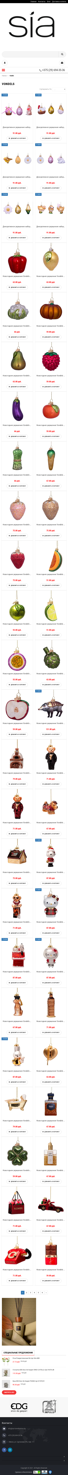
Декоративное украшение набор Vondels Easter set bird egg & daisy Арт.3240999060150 (18, 177)
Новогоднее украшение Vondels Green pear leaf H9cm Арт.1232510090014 (18, 376)
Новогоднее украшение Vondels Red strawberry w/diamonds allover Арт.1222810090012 (18, 574)
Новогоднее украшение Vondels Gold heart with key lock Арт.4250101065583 (51, 1071)
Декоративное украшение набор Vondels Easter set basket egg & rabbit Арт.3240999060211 (18, 127)
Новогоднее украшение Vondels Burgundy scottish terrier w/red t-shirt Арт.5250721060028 (51, 822)
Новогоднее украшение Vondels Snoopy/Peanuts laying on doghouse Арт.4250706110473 (18, 972)
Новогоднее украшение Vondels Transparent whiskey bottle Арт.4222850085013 (51, 1121)
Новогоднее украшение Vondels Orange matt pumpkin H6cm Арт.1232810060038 (51, 326)
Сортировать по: (46, 89)
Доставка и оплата (59, 2)
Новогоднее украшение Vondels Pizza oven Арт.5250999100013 (18, 773)
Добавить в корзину (18, 138)
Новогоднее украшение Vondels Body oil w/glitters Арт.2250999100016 (51, 1170)
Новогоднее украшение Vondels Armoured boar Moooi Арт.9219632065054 (51, 723)
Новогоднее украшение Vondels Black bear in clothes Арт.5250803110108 (51, 773)
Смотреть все (9, 1392)
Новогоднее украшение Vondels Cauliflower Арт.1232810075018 (18, 326)
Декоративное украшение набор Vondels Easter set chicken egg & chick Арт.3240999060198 (51, 127)
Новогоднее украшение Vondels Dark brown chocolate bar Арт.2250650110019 (51, 1270)
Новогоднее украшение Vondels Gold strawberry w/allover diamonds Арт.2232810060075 (51, 525)
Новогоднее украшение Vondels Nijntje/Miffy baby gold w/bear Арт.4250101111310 (18, 1071)
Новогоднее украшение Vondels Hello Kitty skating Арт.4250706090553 (51, 972)
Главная (33, 2)
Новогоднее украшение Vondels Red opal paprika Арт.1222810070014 (18, 276)
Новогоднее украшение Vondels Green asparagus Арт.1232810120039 (18, 475)
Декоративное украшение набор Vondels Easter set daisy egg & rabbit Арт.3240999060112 (51, 177)
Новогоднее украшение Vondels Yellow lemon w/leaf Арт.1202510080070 (51, 276)
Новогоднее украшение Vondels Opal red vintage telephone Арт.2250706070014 (18, 1270)
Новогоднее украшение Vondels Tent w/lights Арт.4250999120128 (18, 872)
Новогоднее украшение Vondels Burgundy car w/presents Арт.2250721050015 (51, 1220)
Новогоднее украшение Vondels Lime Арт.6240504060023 (18, 624)
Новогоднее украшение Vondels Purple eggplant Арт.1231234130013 (18, 425)
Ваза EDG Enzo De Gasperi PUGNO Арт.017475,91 (29, 1381)
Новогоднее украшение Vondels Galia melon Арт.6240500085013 (51, 574)
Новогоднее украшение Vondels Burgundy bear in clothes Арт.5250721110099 (18, 822)
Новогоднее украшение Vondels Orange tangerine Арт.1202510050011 (51, 425)
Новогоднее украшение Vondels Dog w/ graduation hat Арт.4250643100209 (18, 1021)
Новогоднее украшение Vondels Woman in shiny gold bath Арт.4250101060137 (18, 1121)
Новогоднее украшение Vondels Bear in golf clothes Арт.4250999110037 (18, 922)
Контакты (41, 2)
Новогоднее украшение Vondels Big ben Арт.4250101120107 (51, 1021)
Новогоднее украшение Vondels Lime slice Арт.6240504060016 (51, 624)
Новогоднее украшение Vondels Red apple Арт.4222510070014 (18, 723)
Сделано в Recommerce (23, 1472)
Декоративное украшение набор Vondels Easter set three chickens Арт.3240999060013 (51, 226)
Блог (49, 2)
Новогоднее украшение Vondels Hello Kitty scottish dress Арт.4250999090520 (51, 922)
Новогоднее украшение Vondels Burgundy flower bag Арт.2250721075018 (18, 1220)
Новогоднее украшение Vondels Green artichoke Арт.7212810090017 (51, 673)
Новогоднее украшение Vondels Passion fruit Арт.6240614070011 (18, 673)
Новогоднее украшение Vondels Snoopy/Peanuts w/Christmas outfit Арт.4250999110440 (51, 872)
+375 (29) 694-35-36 (52, 70)
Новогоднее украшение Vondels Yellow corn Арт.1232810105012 (51, 475)
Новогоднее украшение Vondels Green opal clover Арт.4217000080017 (18, 1170)
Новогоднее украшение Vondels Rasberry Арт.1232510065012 (51, 376)
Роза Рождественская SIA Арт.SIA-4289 (26, 1358)
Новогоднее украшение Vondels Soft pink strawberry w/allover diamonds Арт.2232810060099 (18, 525)
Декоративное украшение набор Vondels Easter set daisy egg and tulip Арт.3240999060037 (18, 226)
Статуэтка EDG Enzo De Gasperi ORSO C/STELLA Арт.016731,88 (33, 1370)
